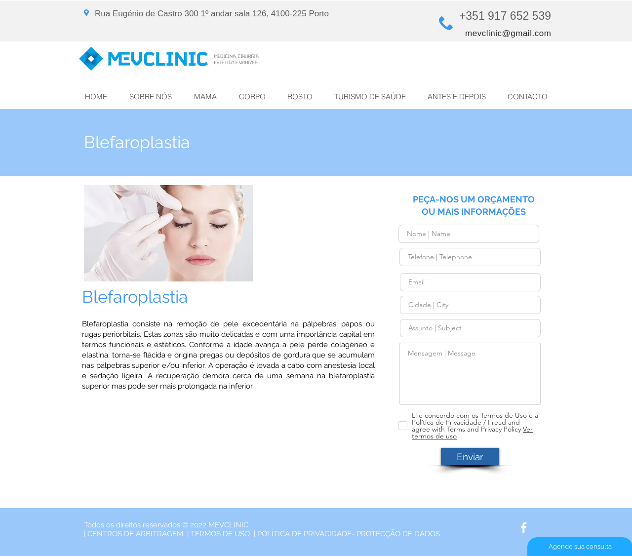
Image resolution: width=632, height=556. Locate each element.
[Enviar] (470, 456)
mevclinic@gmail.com (508, 33)
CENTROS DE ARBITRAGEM (136, 533)
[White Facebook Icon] (523, 527)
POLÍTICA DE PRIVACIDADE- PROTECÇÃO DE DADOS (348, 533)
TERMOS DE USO (221, 533)
